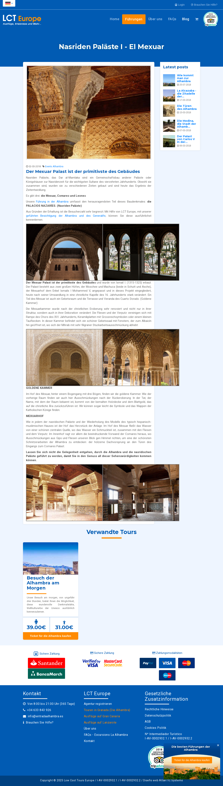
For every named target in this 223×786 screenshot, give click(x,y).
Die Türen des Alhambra (187, 107)
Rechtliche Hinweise (159, 709)
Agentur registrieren (98, 704)
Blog (185, 19)
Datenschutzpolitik (158, 715)
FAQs (172, 19)
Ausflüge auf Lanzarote (100, 722)
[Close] (218, 745)
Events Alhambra (54, 166)
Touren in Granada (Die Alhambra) (107, 710)
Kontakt (89, 741)
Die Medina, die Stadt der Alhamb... (186, 123)
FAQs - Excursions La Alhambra (106, 735)
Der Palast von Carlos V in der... (186, 139)
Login (180, 4)
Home (114, 19)
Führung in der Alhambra (52, 201)
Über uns (155, 19)
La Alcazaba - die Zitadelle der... (186, 93)
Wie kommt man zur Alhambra (185, 78)
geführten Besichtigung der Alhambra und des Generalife (66, 215)
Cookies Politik (155, 728)
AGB (148, 721)
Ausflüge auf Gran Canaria (102, 716)
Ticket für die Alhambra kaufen (50, 635)
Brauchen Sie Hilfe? (204, 4)
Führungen (134, 19)
